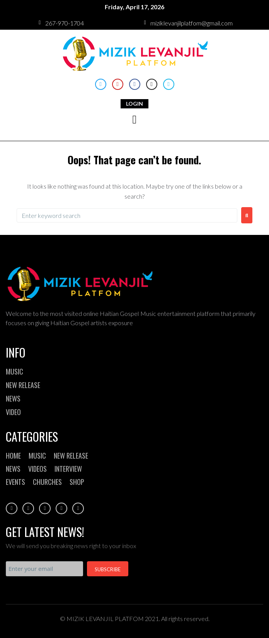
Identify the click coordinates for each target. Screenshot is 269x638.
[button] (134, 119)
